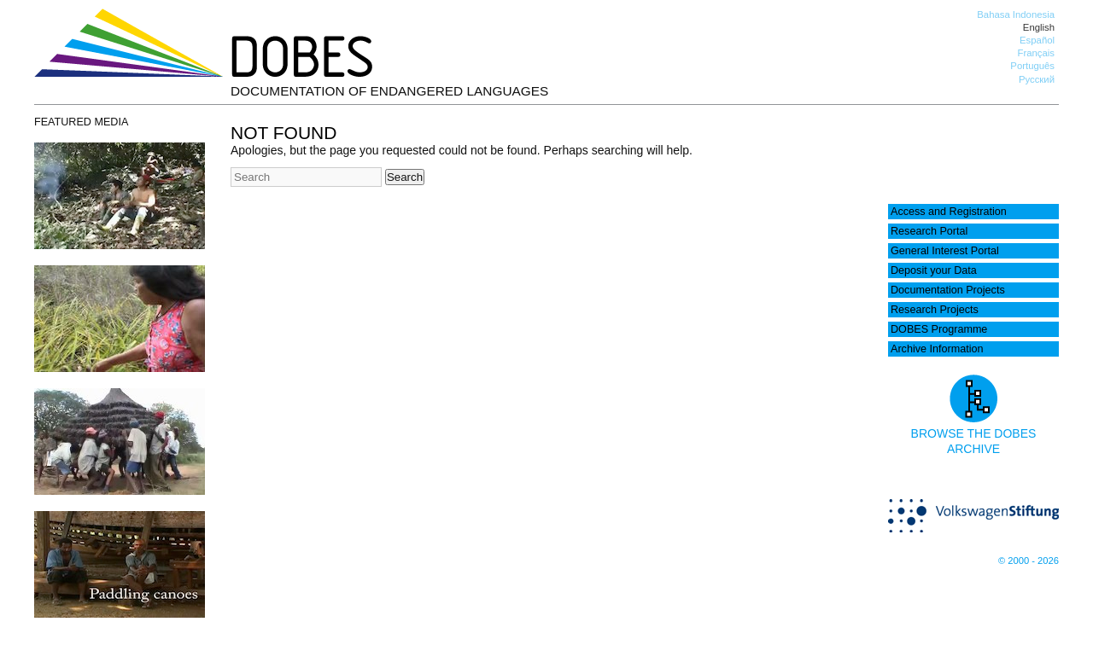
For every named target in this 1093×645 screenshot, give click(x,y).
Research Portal (929, 231)
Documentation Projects (948, 290)
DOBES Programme (939, 329)
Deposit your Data (934, 270)
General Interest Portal (945, 251)
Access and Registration (949, 212)
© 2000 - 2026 (1028, 560)
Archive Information (937, 349)
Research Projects (935, 310)
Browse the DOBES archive (974, 433)
